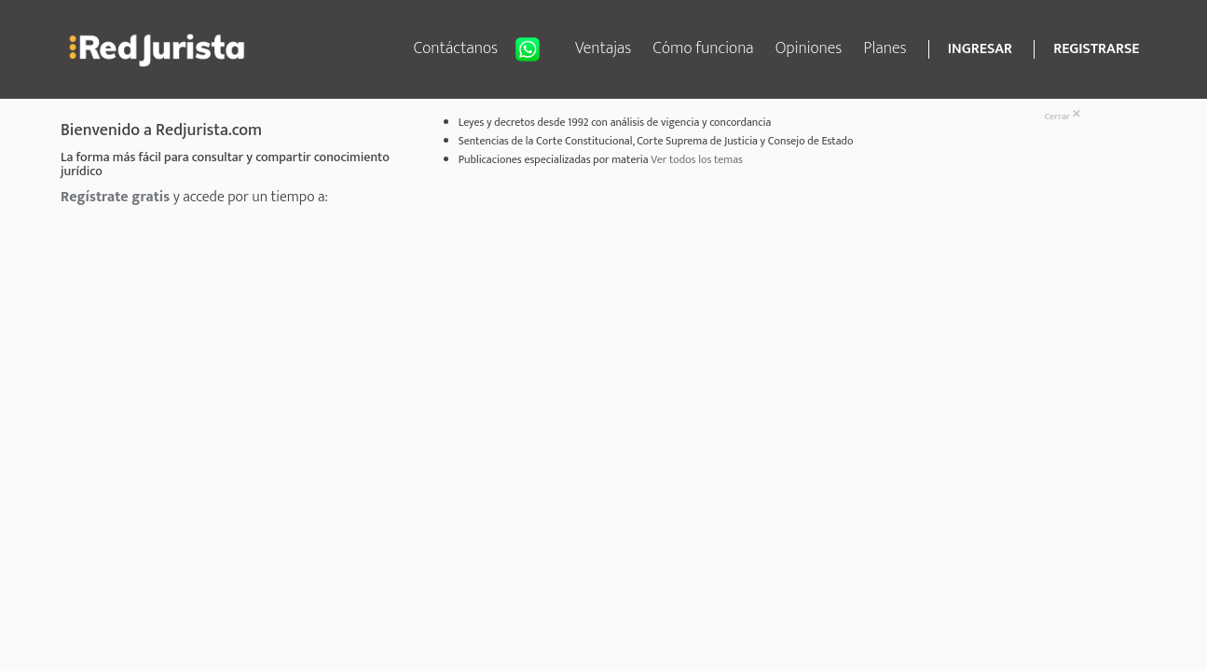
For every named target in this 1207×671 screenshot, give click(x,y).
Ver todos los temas (697, 159)
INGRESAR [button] (980, 49)
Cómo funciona (703, 48)
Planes (885, 48)
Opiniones (809, 48)
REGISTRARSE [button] (1096, 49)
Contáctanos (484, 49)
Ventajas (603, 48)
